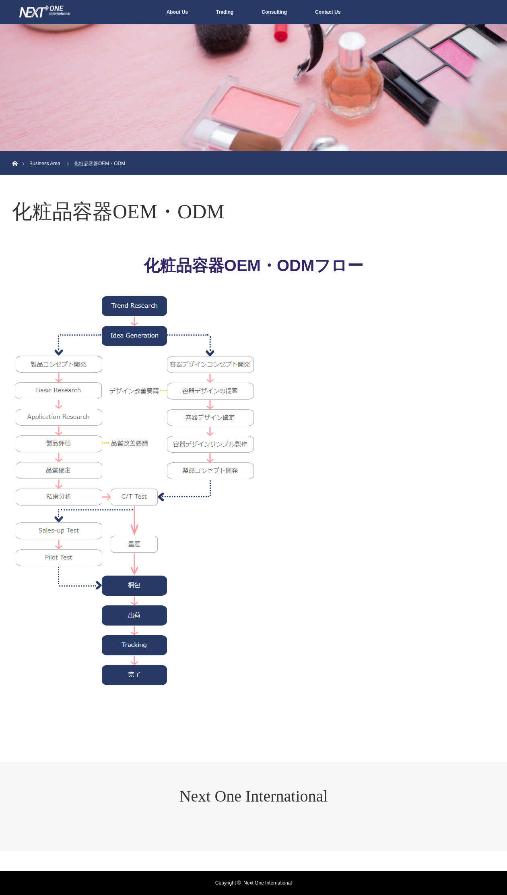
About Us (177, 12)
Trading (224, 12)
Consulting (274, 12)
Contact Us (327, 12)
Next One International (253, 796)
